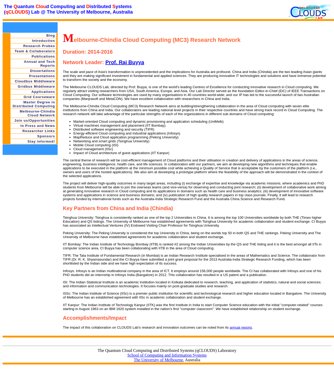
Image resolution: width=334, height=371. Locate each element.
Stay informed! (41, 141)
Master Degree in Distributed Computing (34, 104)
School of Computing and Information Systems (167, 355)
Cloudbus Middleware (35, 81)
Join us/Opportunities (34, 120)
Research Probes (39, 46)
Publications (43, 56)
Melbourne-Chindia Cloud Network (37, 113)
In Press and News (37, 126)
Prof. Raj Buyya (124, 62)
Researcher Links (39, 131)
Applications (43, 92)
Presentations (42, 76)
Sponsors (46, 136)
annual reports (241, 327)
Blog (50, 35)
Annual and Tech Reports (39, 64)
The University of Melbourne (158, 360)
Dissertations (42, 71)
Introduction (43, 41)
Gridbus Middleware (36, 86)
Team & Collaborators (35, 51)
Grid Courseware (39, 97)
